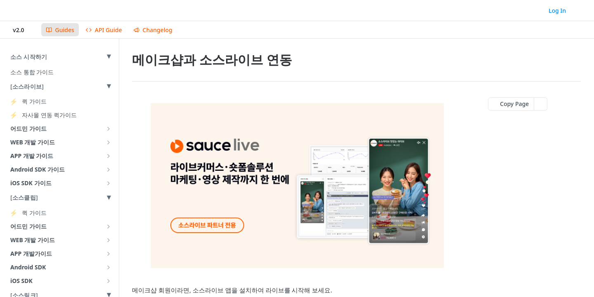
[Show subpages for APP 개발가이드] (108, 253)
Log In (557, 10)
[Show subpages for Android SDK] (108, 267)
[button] (297, 185)
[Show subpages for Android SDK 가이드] (108, 169)
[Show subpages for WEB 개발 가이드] (108, 142)
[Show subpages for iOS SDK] (108, 281)
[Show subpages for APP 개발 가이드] (108, 156)
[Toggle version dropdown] (23, 29)
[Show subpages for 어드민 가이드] (108, 128)
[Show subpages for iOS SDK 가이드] (108, 183)
